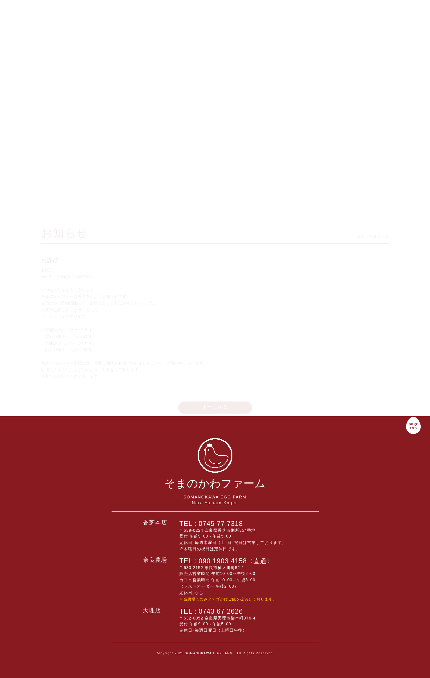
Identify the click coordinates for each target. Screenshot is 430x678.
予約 (334, 22)
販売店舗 (363, 15)
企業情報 (373, 15)
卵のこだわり (344, 28)
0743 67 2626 (221, 611)
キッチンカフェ (324, 33)
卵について (392, 33)
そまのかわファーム (27, 54)
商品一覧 (353, 15)
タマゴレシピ (383, 30)
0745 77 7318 (221, 523)
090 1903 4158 (236, 561)
